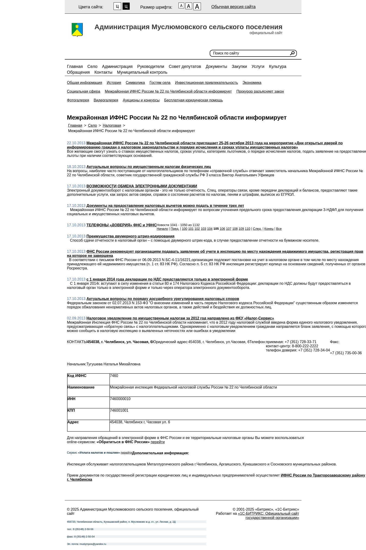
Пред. (175, 229)
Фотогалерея (78, 100)
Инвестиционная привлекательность (206, 83)
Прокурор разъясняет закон (260, 91)
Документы (216, 66)
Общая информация (84, 83)
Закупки (239, 66)
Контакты (103, 72)
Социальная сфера (83, 91)
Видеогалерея (106, 100)
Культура (277, 66)
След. (257, 229)
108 (235, 229)
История (114, 83)
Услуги (258, 66)
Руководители (150, 66)
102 (197, 229)
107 (228, 229)
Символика (135, 83)
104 (209, 229)
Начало (162, 229)
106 (222, 229)
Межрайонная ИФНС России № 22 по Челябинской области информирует (168, 91)
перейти (158, 442)
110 (247, 229)
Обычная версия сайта (233, 6)
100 (184, 229)
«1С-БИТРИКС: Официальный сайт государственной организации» (268, 516)
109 (241, 229)
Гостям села (160, 83)
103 (203, 229)
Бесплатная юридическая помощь (193, 100)
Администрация (117, 66)
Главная (75, 66)
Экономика (252, 83)
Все (279, 229)
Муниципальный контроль (142, 72)
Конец (268, 229)
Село (92, 66)
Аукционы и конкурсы (141, 100)
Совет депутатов (185, 66)
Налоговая (112, 125)
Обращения (78, 72)
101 (191, 229)
